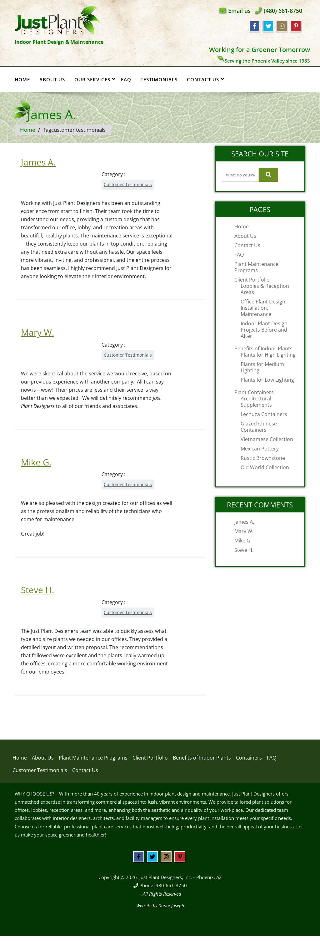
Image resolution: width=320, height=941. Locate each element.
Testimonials (159, 79)
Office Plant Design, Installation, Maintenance (264, 307)
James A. (38, 162)
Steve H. (37, 590)
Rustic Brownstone (263, 458)
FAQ (126, 79)
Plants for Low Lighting (267, 380)
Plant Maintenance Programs (256, 267)
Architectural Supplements (256, 401)
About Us (52, 79)
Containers (249, 757)
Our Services (95, 79)
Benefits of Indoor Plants (263, 348)
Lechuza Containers (264, 414)
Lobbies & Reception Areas (265, 289)
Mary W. (37, 332)
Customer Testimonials (128, 184)
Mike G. (36, 462)
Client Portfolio (252, 280)
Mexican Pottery (260, 448)
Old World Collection (265, 467)
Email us (239, 10)
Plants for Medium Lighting (262, 367)
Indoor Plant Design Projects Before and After (264, 329)
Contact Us (205, 79)
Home (22, 79)
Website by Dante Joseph (160, 905)
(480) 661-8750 (283, 10)
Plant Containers (254, 392)
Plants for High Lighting (268, 355)
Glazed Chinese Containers (259, 426)
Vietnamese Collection (267, 439)
